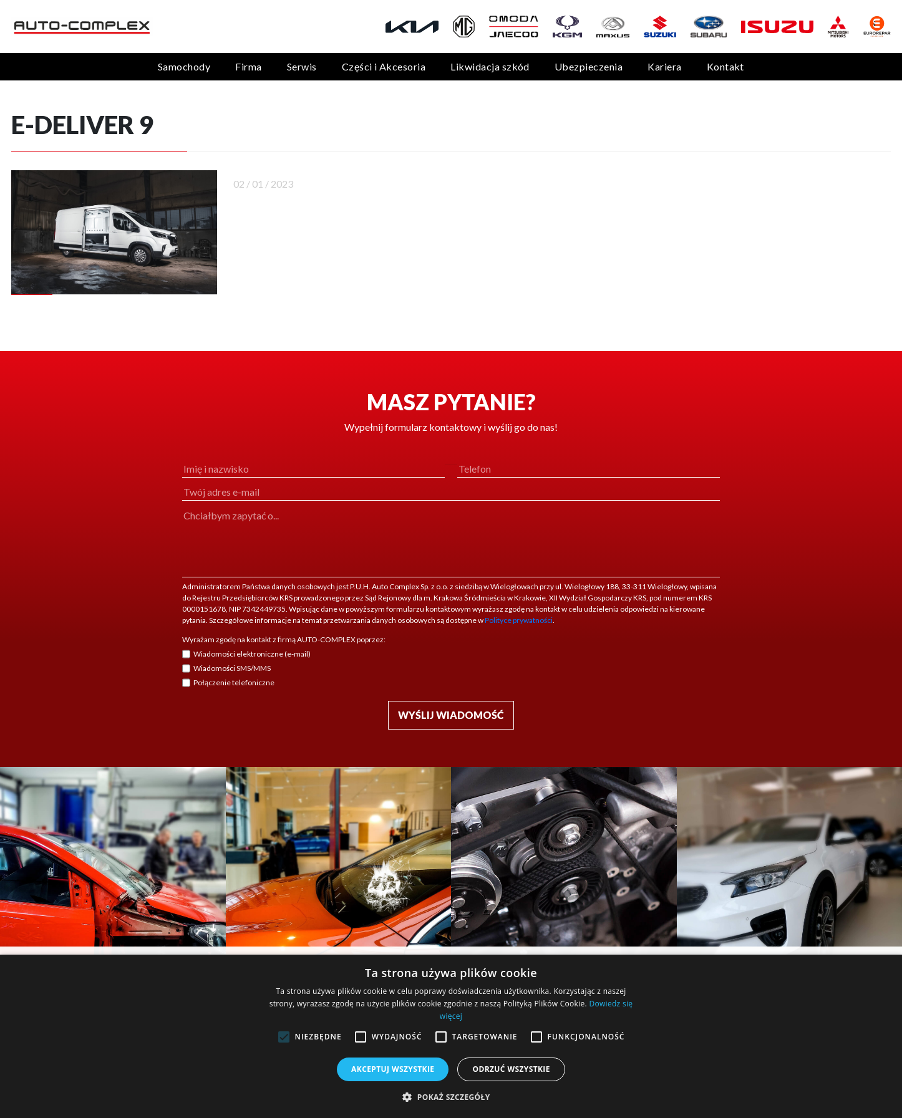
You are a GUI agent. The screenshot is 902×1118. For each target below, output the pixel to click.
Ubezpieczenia (589, 66)
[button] (451, 1097)
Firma (248, 66)
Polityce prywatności (519, 620)
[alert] (451, 1036)
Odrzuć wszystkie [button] (511, 1069)
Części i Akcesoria (384, 66)
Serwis (302, 66)
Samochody (184, 66)
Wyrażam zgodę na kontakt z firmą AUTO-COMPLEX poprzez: (284, 639)
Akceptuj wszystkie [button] (392, 1069)
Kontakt (725, 66)
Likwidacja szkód (490, 66)
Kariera (664, 66)
